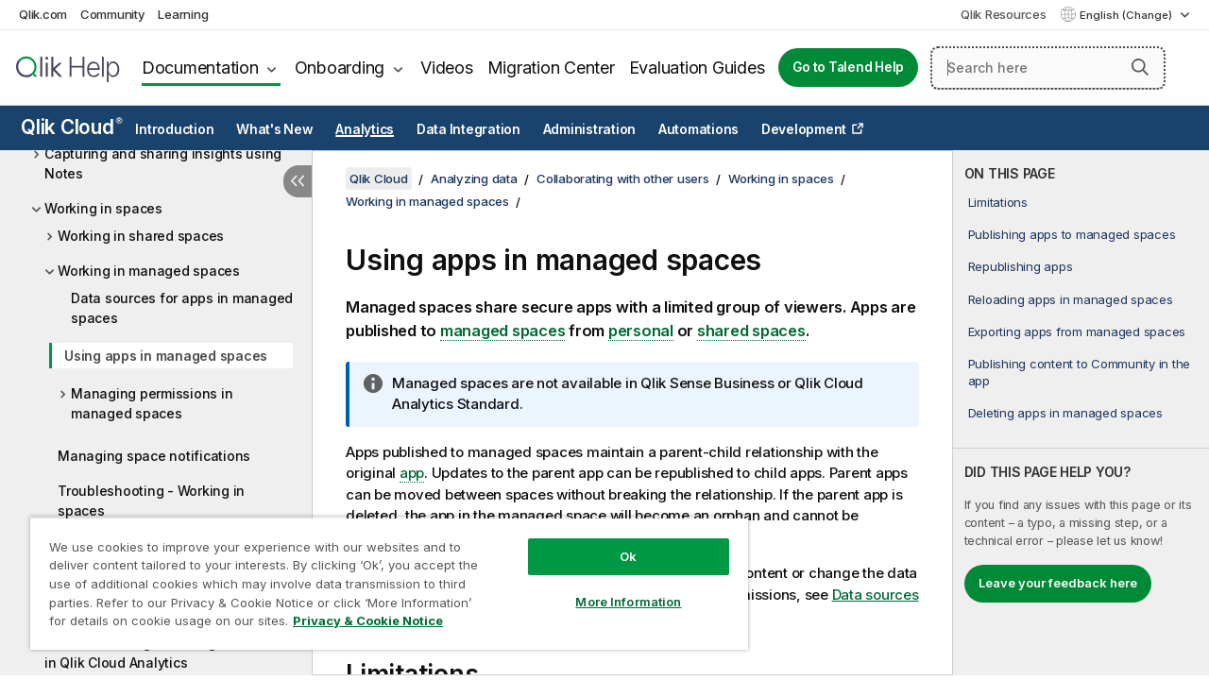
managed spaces (503, 330)
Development (803, 129)
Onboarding (340, 67)
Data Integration (468, 129)
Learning (183, 14)
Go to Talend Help (848, 67)
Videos (446, 67)
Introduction (174, 129)
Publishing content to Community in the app (1079, 372)
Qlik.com (43, 14)
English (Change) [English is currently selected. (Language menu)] (1127, 15)
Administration (590, 129)
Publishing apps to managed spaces (1072, 234)
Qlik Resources (1004, 14)
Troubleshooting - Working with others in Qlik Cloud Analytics (168, 653)
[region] (380, 576)
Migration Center (551, 67)
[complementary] (1081, 412)
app (412, 473)
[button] (1140, 67)
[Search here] (1048, 68)
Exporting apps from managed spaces (1077, 331)
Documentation (200, 67)
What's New (275, 129)
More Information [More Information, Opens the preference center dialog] (614, 587)
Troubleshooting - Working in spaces (151, 500)
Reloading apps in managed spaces (1070, 299)
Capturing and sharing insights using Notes (162, 163)
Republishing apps (1020, 266)
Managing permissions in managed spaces (151, 403)
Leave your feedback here (1058, 582)
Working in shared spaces (141, 236)
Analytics (364, 129)
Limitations (998, 202)
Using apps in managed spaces (165, 356)
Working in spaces (103, 208)
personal (640, 330)
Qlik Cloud (72, 127)
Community (112, 14)
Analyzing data (474, 178)
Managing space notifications (154, 456)
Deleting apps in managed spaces (1065, 412)
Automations (698, 129)
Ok (613, 542)
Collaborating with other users (622, 178)
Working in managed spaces (149, 271)
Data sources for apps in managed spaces (182, 308)
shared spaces (751, 330)
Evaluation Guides (697, 67)
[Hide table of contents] (297, 181)
